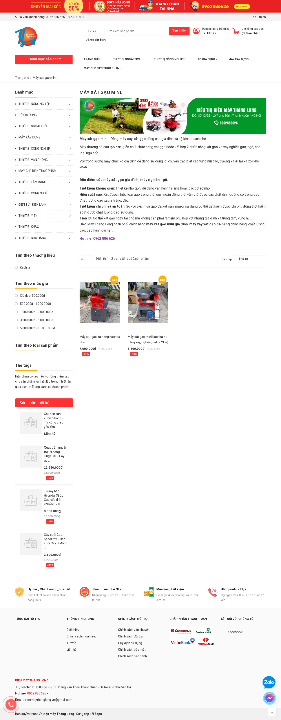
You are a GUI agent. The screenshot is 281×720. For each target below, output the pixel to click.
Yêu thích (259, 17)
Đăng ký (224, 28)
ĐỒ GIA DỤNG (207, 59)
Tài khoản (209, 33)
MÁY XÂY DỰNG (239, 59)
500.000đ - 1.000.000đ (33, 304)
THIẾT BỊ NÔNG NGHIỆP (170, 59)
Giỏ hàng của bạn (253, 28)
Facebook (235, 632)
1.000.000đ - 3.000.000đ (34, 312)
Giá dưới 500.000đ (30, 295)
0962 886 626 (55, 17)
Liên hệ (71, 649)
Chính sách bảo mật (132, 649)
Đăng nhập (209, 28)
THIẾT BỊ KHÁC (28, 226)
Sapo (98, 714)
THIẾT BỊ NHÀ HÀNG (32, 238)
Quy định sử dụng (130, 643)
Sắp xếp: (227, 259)
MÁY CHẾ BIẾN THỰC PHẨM (103, 68)
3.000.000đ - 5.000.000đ (34, 320)
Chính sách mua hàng (82, 636)
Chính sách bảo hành (132, 656)
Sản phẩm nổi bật (35, 402)
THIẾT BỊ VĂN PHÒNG (33, 160)
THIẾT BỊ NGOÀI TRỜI (128, 59)
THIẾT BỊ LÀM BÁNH (32, 182)
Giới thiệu (73, 630)
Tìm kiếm (179, 31)
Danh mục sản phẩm (45, 59)
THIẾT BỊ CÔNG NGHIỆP (34, 148)
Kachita (22, 267)
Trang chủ (93, 59)
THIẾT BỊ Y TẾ (27, 215)
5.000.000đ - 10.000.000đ (35, 328)
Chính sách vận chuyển (134, 630)
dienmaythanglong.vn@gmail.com (48, 700)
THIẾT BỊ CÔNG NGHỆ (32, 193)
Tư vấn (71, 643)
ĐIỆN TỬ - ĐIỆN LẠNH (32, 204)
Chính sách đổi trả (130, 636)
